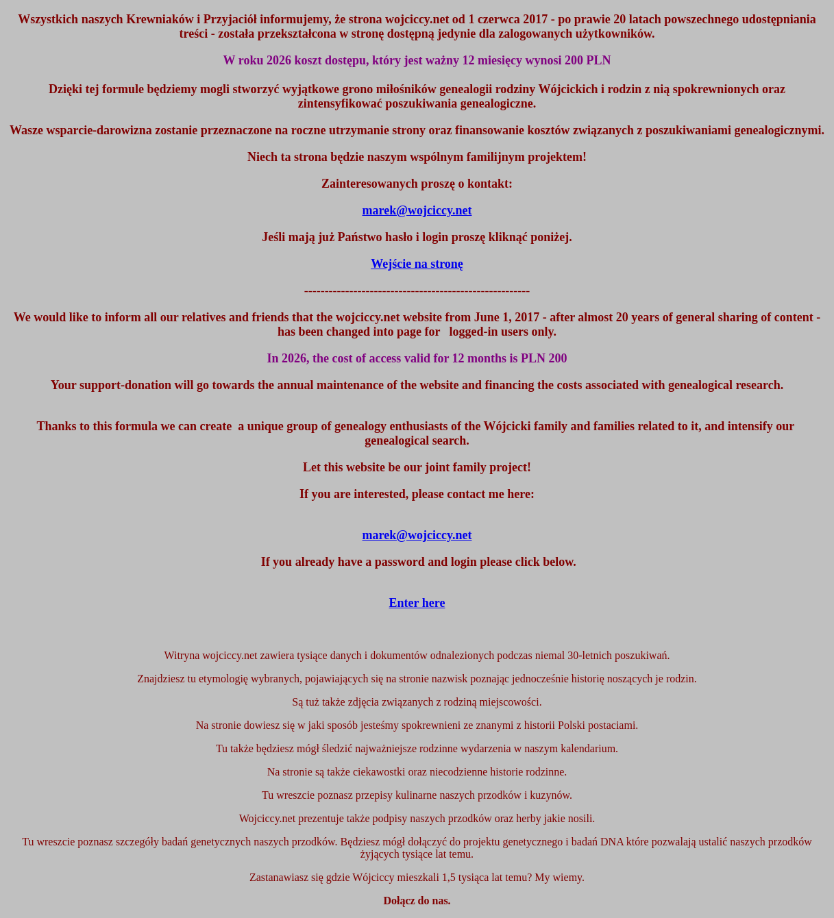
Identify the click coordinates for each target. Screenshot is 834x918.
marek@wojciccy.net (417, 535)
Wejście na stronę (417, 264)
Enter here (417, 603)
